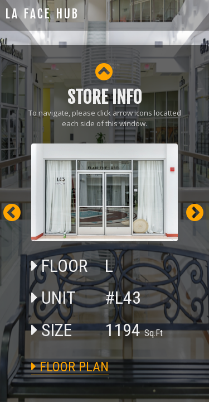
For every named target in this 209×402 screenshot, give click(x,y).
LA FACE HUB (42, 13)
